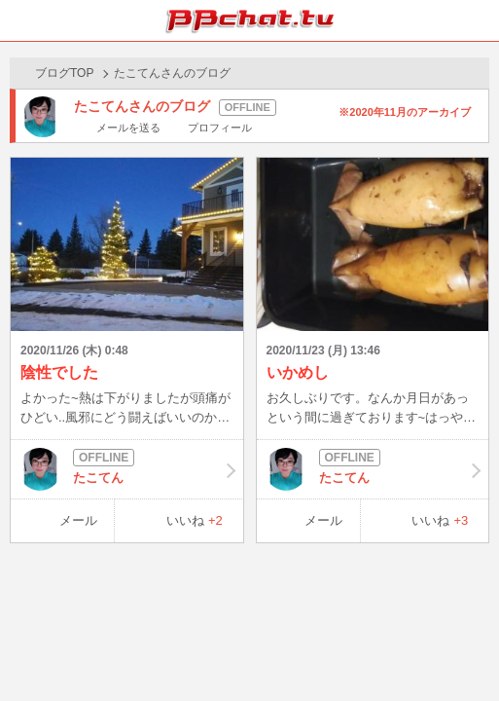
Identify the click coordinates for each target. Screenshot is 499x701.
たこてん (127, 469)
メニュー (478, 20)
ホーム (20, 20)
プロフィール (220, 127)
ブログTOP (64, 73)
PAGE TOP (464, 649)
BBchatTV (250, 20)
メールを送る (128, 127)
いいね (194, 520)
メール (78, 520)
